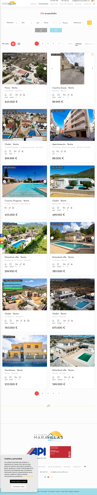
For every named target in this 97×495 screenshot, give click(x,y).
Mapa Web (64, 491)
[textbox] (12, 23)
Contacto (87, 4)
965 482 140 (65, 0)
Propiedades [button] (43, 4)
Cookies (57, 491)
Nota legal (44, 491)
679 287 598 (54, 0)
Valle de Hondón (66, 4)
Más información (28, 476)
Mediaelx (76, 491)
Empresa (34, 4)
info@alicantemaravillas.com (81, 0)
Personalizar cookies (19, 486)
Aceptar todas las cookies (18, 481)
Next (45, 68)
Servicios (54, 4)
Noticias (78, 4)
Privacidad (51, 491)
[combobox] (11, 23)
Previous (4, 68)
